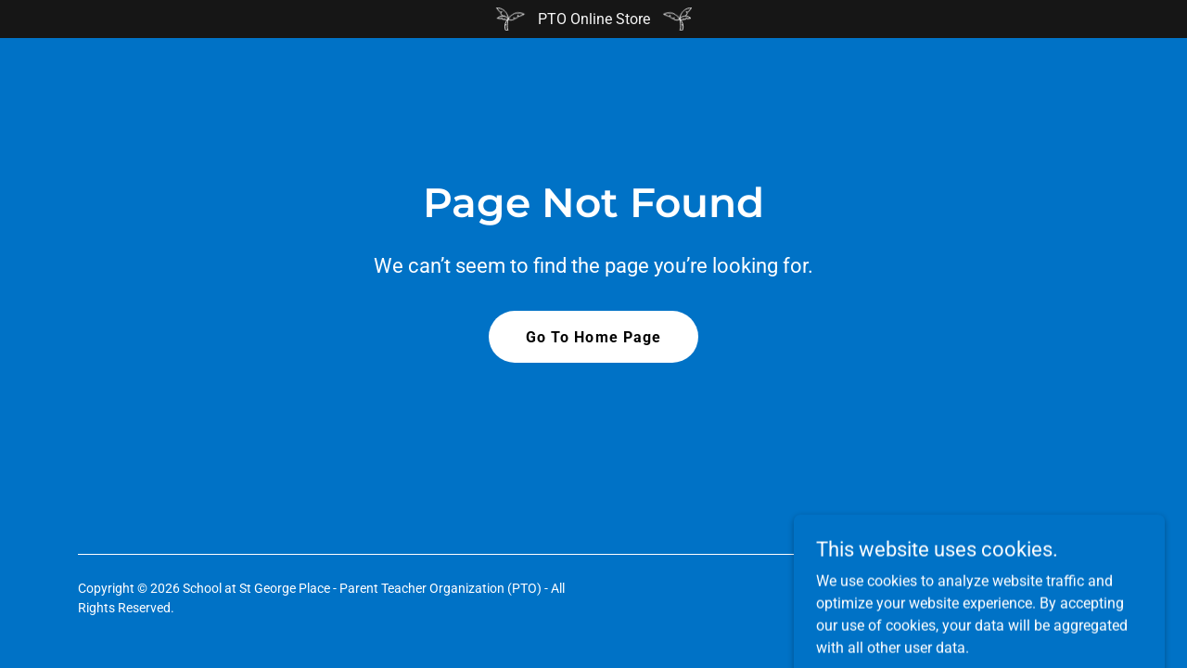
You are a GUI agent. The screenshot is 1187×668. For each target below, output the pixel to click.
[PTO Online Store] (593, 19)
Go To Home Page (593, 337)
